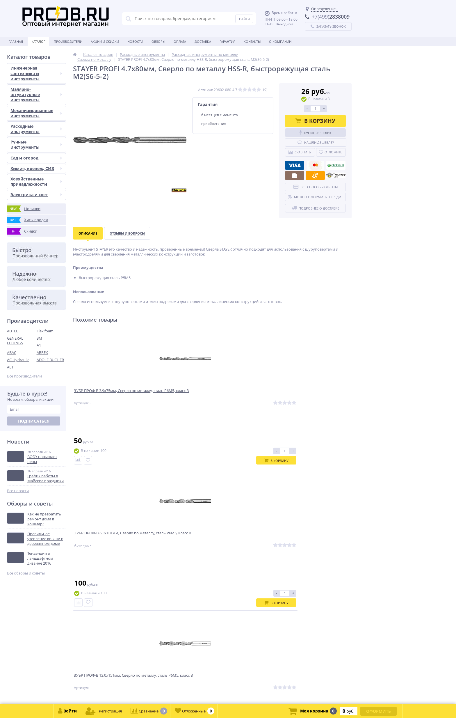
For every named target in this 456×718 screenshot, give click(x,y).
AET (10, 367)
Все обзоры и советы (26, 573)
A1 (39, 345)
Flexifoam (45, 331)
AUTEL (12, 331)
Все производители (24, 376)
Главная (16, 41)
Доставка (203, 41)
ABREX (42, 352)
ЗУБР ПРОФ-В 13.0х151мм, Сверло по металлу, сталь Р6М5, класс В (245, 397)
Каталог (38, 41)
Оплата (180, 41)
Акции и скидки (105, 41)
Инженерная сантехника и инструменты (36, 73)
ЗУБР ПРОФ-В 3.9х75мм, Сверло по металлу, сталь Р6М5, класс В (105, 395)
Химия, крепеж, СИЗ (36, 168)
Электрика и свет (36, 194)
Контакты (252, 41)
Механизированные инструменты (36, 113)
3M (39, 338)
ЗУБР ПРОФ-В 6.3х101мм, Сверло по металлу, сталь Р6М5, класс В (176, 395)
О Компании (280, 41)
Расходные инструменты (36, 128)
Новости (135, 41)
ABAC (11, 352)
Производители (68, 41)
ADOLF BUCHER (50, 359)
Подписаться (33, 421)
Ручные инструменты (36, 144)
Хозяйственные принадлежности (36, 181)
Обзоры (158, 41)
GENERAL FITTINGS (15, 341)
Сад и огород (36, 158)
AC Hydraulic (18, 359)
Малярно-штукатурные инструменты (36, 94)
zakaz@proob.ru (81, 689)
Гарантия (227, 41)
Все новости (18, 490)
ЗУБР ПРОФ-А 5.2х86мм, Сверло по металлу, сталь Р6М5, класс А (315, 395)
